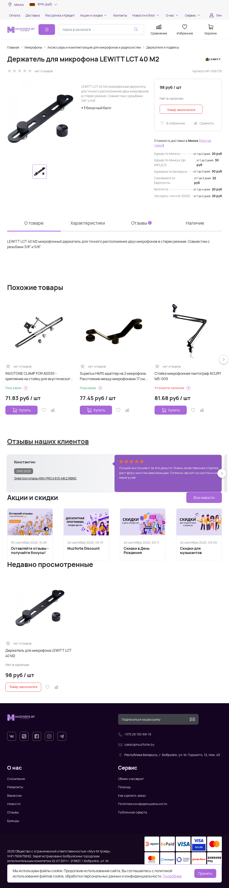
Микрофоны (33, 47)
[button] (25, 388)
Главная (13, 47)
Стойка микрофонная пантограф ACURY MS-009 (188, 376)
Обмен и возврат (131, 779)
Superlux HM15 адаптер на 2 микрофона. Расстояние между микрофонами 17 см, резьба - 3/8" (113, 376)
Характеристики (87, 223)
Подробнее (172, 876)
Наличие (195, 223)
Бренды (13, 821)
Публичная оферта (132, 812)
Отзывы (141, 223)
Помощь (124, 787)
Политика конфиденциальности (142, 804)
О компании (16, 779)
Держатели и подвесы (162, 47)
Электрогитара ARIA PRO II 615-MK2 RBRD (45, 478)
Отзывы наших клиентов (48, 441)
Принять (205, 873)
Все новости (204, 497)
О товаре (34, 223)
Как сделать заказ (132, 795)
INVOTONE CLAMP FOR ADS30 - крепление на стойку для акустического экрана (38, 376)
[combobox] (101, 29)
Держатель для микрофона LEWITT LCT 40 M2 (38, 653)
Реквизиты (15, 787)
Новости (13, 804)
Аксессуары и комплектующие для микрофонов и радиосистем (94, 47)
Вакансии (14, 795)
